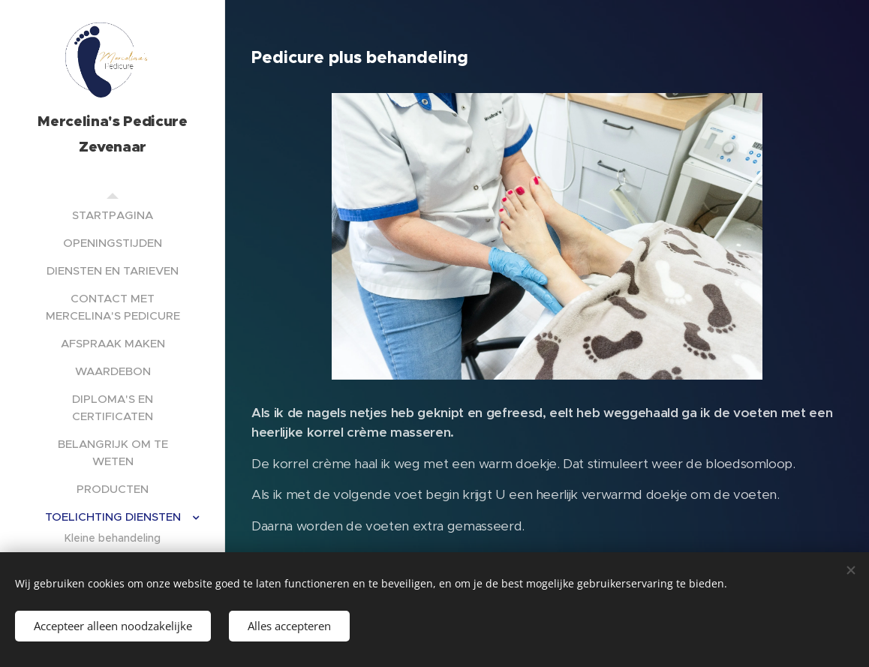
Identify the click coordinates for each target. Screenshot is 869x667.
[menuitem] (113, 215)
